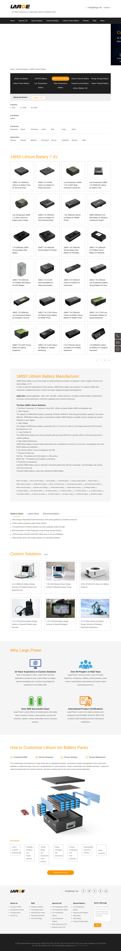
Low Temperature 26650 (60, 910)
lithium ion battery (22, 481)
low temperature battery (74, 484)
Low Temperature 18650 (60, 907)
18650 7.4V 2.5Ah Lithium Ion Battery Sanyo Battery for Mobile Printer (47, 315)
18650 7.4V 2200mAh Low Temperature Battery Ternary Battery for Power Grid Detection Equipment (98, 283)
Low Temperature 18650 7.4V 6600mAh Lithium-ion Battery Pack (98, 185)
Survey (53, 140)
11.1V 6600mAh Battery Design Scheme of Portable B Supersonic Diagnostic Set (24, 587)
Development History (17, 910)
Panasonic (14, 129)
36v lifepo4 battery (37, 491)
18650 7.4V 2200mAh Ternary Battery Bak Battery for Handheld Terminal (72, 250)
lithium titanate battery (23, 487)
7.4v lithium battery (80, 491)
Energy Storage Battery (99, 79)
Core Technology (36, 918)
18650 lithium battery (40, 484)
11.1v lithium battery (95, 491)
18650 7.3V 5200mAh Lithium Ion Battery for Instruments (72, 282)
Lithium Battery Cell (80, 88)
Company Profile (15, 907)
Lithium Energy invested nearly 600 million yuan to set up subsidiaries (37, 534)
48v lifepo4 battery (51, 491)
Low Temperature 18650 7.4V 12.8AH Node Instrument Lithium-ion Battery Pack (73, 185)
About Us (13, 27)
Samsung (34, 129)
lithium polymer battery (23, 484)
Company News (15, 912)
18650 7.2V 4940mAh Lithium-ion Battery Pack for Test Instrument (21, 185)
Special (13, 140)
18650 (12, 118)
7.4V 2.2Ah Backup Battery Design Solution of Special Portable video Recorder (24, 624)
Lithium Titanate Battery (100, 83)
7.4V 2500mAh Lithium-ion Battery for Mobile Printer (72, 217)
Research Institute (37, 907)
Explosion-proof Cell (58, 927)
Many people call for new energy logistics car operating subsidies (36, 538)
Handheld (65, 140)
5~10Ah (23, 108)
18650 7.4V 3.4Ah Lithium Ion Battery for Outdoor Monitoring (47, 347)
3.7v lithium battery (66, 491)
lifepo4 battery (92, 481)
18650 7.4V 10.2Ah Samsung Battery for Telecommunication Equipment (45, 283)
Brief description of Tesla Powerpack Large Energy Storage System (37, 530)
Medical (33, 140)
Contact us (25, 27)
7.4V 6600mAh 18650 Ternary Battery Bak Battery (20, 250)
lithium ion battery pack (57, 484)
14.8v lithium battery (22, 494)
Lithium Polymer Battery (80, 79)
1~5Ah (12, 108)
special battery (51, 481)
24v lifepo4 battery (22, 491)
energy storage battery (78, 481)
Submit (97, 925)
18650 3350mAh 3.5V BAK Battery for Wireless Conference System (98, 217)
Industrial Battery (52, 21)
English (107, 7)
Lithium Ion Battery (21, 79)
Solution (86, 21)
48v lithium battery (96, 494)
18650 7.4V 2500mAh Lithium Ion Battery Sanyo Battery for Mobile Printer (73, 315)
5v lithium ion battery (38, 494)
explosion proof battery (40, 487)
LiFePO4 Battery (41, 79)
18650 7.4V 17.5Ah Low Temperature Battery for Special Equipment (98, 315)
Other (74, 129)
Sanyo (23, 129)
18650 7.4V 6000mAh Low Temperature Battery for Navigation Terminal (21, 315)
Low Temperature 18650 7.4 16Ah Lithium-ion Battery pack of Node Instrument (21, 218)
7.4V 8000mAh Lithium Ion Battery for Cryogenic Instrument (98, 347)
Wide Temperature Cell (59, 924)
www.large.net (69, 945)
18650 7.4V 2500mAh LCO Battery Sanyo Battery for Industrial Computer (97, 250)
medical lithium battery (74, 487)
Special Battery (36, 21)
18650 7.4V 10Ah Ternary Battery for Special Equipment (21, 347)
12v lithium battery (54, 494)
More (46, 554)
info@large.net (95, 7)
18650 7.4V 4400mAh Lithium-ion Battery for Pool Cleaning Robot (46, 217)
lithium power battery (37, 481)
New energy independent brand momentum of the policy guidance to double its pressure (44, 519)
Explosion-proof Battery (80, 83)
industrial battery (63, 481)
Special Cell (23, 21)
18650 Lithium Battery (38, 69)
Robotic (23, 140)
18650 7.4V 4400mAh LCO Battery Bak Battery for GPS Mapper (21, 282)
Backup (74, 140)
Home (12, 21)
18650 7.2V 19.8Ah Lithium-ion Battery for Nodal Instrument (46, 185)
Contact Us (13, 915)
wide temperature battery (93, 484)
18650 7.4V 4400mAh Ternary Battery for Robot (47, 249)
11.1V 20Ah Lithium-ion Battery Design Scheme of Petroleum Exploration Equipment (92, 624)
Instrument (45, 140)
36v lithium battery (82, 494)
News (102, 21)
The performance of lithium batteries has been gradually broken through (38, 527)
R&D (94, 21)
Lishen (43, 129)
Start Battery (77, 918)
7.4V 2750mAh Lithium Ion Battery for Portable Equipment (72, 347)
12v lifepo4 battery (89, 487)
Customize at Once (60, 872)
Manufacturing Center (38, 912)
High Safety (76, 915)
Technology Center (37, 910)
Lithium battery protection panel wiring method (29, 523)
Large (64, 129)
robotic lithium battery (57, 487)
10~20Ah (34, 108)
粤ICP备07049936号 (82, 945)
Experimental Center (37, 915)
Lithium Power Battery (71, 21)
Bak (52, 129)
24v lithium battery (68, 494)
